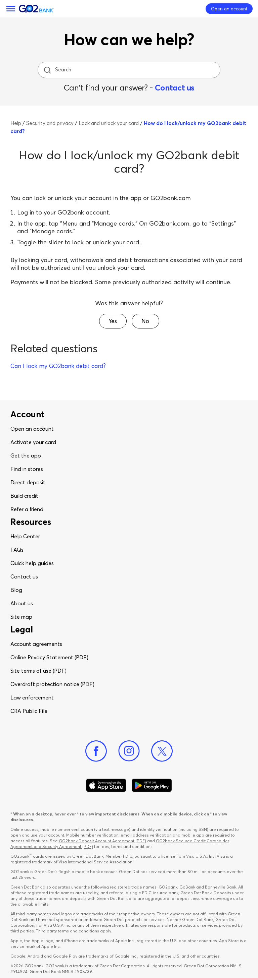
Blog (16, 590)
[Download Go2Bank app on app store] (106, 785)
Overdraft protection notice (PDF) (52, 684)
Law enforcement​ (32, 697)
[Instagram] (129, 751)
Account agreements (36, 643)
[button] (113, 321)
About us (21, 603)
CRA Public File (28, 711)
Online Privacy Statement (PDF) (49, 657)
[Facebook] (96, 751)
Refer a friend (26, 509)
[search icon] (47, 69)
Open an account (32, 428)
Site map (21, 616)
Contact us (175, 88)
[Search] (130, 70)
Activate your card (33, 442)
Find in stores (26, 469)
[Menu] (10, 8)
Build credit (24, 495)
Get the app (25, 455)
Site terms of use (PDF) (38, 670)
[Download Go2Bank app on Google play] (152, 785)
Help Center (25, 536)
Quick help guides (32, 563)
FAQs (17, 549)
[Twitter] (162, 751)
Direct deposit (27, 482)
